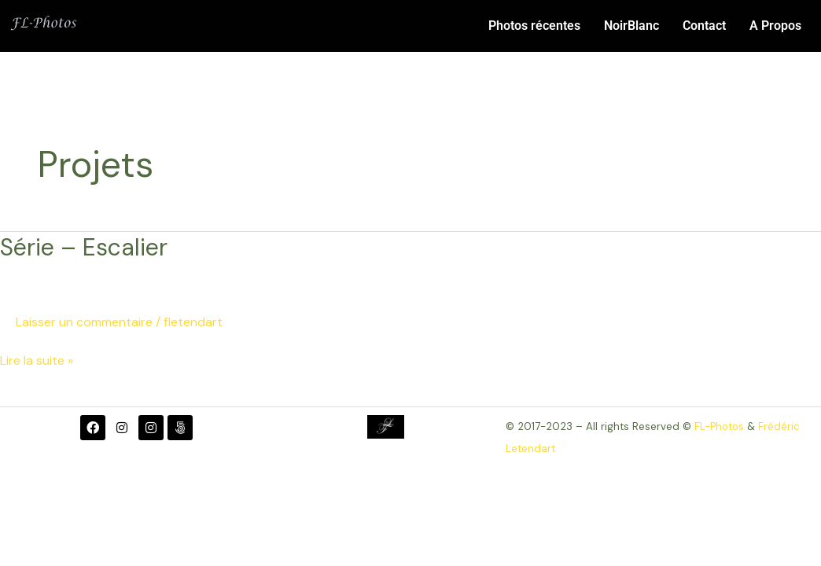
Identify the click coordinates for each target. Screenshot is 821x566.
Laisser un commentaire (84, 322)
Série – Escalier (84, 247)
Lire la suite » (36, 359)
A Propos (775, 25)
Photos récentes (534, 25)
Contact (704, 25)
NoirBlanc (631, 25)
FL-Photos (719, 426)
